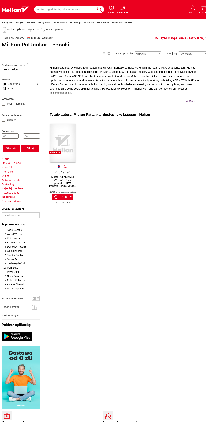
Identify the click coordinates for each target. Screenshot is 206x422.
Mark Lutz (12, 267)
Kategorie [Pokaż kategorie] (7, 22)
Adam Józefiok (15, 229)
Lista (103, 54)
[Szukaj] (99, 9)
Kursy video (45, 22)
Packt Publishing (13, 103)
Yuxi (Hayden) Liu (16, 263)
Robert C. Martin (16, 280)
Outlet (5, 175)
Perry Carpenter (15, 288)
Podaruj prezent (54, 29)
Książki (20, 22)
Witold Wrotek (14, 234)
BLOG (5, 159)
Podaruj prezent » (12, 306)
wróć (22, 64)
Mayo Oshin (13, 271)
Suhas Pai (12, 259)
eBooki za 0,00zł (11, 163)
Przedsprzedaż (10, 192)
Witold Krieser (14, 250)
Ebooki (31, 22)
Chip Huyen (13, 238)
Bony (36, 29)
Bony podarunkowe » (14, 298)
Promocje (75, 22)
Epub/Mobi (23, 83)
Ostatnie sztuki (11, 179)
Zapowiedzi (8, 196)
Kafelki (108, 54)
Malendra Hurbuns (58, 186)
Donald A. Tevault (16, 246)
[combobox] (148, 53)
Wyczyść (11, 148)
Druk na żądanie (11, 200)
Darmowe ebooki (122, 22)
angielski (9, 119)
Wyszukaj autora (13, 209)
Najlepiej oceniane (12, 188)
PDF (23, 88)
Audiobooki (61, 22)
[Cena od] (10, 136)
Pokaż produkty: (124, 53)
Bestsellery (103, 22)
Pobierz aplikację (16, 29)
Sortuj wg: (172, 53)
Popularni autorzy (14, 224)
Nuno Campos (15, 276)
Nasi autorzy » (10, 315)
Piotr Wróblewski (16, 284)
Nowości (89, 22)
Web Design (10, 69)
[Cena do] (31, 136)
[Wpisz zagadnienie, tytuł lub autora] (64, 9)
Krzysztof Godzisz (17, 242)
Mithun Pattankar (75, 186)
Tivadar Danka (15, 255)
